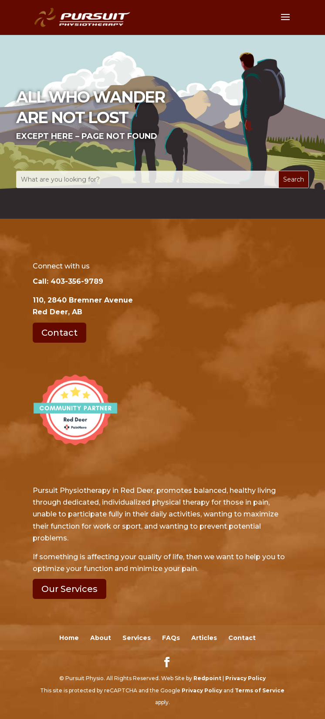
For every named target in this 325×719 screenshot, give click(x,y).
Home (69, 638)
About (100, 638)
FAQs (171, 638)
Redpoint (207, 678)
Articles (204, 638)
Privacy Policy (245, 678)
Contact (59, 332)
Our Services (69, 589)
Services (136, 638)
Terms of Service (259, 690)
